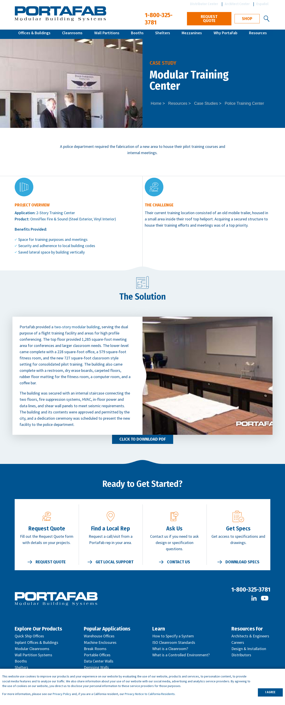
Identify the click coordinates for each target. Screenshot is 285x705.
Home (156, 103)
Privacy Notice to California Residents (150, 694)
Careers (237, 642)
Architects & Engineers (250, 636)
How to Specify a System (173, 636)
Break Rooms (95, 648)
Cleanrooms (72, 34)
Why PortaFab (225, 34)
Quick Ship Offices (29, 636)
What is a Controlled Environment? (181, 654)
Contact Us (178, 562)
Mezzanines (192, 34)
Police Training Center (244, 103)
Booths (137, 34)
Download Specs (242, 562)
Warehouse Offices (99, 636)
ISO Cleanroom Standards (173, 642)
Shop (247, 18)
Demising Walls (96, 667)
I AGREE (270, 692)
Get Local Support (114, 562)
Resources (258, 34)
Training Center (62, 212)
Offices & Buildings (34, 34)
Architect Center (237, 4)
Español (262, 4)
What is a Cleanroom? (170, 648)
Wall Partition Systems (33, 654)
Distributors (241, 654)
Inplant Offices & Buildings (36, 642)
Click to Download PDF (142, 439)
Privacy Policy (62, 694)
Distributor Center (204, 4)
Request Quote (209, 18)
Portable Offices (97, 654)
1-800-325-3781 (250, 589)
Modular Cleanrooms (32, 648)
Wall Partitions (106, 34)
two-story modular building (77, 326)
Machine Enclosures (100, 642)
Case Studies (206, 103)
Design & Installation (248, 648)
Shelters (162, 34)
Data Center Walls (98, 661)
